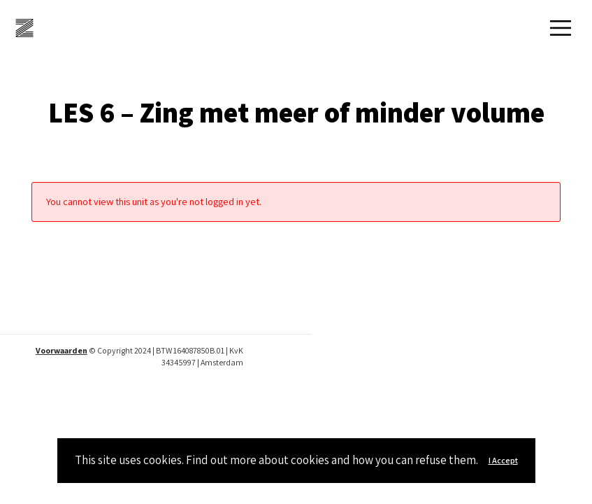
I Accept (503, 460)
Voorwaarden (61, 350)
